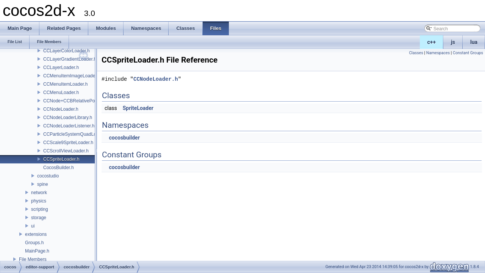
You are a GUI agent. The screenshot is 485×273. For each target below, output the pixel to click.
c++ (431, 42)
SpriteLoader (138, 108)
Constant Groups (468, 52)
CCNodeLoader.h (60, 109)
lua (473, 42)
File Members (33, 259)
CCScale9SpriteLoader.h (68, 142)
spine (42, 184)
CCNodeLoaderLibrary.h (67, 117)
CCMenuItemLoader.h (65, 84)
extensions (36, 234)
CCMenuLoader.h (61, 92)
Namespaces (438, 52)
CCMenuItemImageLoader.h (71, 75)
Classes (416, 52)
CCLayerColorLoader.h (66, 50)
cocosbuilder (124, 138)
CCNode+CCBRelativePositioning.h (79, 101)
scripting (39, 209)
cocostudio (48, 176)
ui (32, 226)
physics (38, 201)
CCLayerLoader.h (61, 67)
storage (38, 217)
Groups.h (34, 242)
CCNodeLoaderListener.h (68, 126)
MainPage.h (37, 251)
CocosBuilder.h (58, 167)
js (453, 42)
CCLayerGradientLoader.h (69, 59)
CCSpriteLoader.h (61, 159)
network (39, 192)
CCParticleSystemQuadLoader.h (76, 134)
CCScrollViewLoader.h (66, 151)
